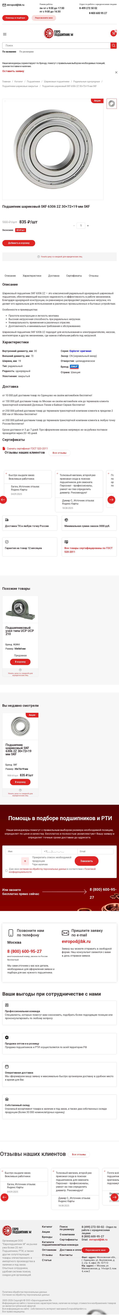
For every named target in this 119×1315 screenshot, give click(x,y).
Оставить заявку (13, 71)
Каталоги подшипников (51, 1244)
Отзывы (47, 1255)
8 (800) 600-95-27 (24, 951)
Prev (4, 1198)
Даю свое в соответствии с (52, 871)
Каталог (47, 1227)
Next (111, 500)
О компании (67, 1235)
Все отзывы (59, 453)
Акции (46, 1232)
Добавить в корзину (18, 243)
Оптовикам (49, 1250)
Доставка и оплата (72, 1250)
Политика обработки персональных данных (24, 1292)
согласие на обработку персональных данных (43, 869)
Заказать (86, 861)
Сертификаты (69, 1240)
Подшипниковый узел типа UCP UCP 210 (20, 631)
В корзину (20, 662)
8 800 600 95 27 (98, 13)
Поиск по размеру (67, 1228)
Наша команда (69, 1245)
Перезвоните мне (45, 18)
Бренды (47, 1237)
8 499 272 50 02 (88, 8)
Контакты (66, 1255)
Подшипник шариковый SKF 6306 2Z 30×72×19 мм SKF (18, 750)
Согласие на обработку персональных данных (26, 1295)
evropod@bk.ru (76, 941)
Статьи (46, 1260)
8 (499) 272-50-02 (93, 1227)
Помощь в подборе (16, 18)
